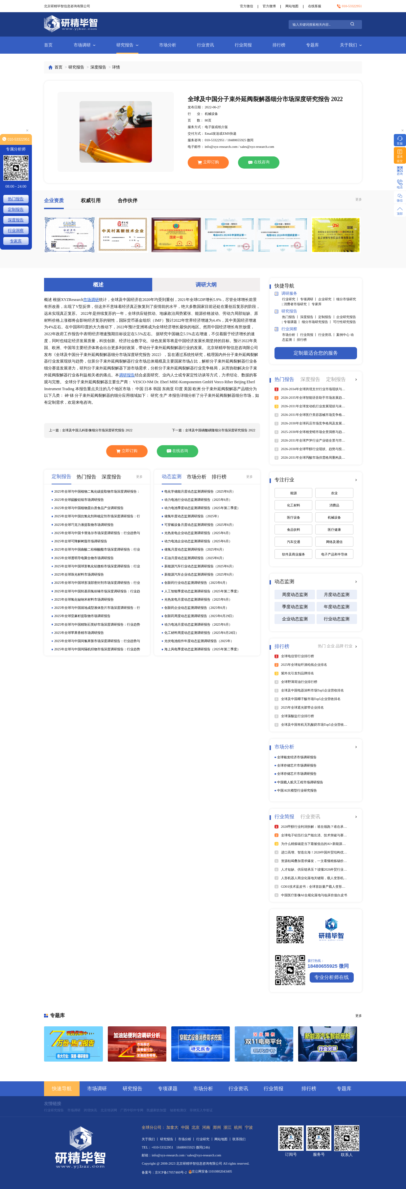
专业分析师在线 (331, 977)
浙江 (227, 1127)
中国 (185, 1127)
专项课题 (168, 1088)
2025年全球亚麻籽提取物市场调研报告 (82, 616)
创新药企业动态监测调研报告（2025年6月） (196, 607)
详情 (116, 67)
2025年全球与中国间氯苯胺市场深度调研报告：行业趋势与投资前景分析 (97, 641)
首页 (48, 44)
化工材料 (293, 505)
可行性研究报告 (344, 322)
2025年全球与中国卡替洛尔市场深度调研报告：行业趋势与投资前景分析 (97, 533)
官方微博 (269, 6)
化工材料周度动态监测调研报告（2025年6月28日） (201, 633)
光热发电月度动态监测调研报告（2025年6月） (198, 599)
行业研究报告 (54, 1110)
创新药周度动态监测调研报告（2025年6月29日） (199, 616)
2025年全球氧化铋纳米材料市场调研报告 (84, 599)
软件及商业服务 (293, 554)
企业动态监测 (295, 618)
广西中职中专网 (131, 1110)
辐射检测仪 (178, 1110)
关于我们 (351, 44)
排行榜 (279, 44)
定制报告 (16, 209)
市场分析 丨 (291, 335)
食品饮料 (293, 529)
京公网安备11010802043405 (210, 1172)
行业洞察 (286, 329)
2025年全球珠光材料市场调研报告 (79, 574)
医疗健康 (334, 529)
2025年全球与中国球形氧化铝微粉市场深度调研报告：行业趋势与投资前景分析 (97, 566)
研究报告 (127, 44)
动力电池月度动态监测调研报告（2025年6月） (198, 624)
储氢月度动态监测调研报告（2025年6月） (195, 549)
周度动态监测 (295, 594)
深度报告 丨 (309, 317)
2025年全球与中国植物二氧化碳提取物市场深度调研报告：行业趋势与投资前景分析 (97, 492)
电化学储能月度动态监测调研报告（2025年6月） (199, 491)
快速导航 (62, 1088)
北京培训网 (109, 1110)
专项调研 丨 (309, 299)
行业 (348, 646)
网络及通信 (334, 542)
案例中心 (343, 335)
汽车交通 (293, 542)
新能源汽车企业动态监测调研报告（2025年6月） (199, 574)
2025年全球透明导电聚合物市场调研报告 (84, 558)
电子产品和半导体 (334, 554)
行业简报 (243, 44)
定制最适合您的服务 (316, 353)
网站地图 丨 (223, 1139)
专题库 (312, 44)
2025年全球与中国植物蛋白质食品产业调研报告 (89, 508)
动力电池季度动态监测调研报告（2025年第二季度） (202, 508)
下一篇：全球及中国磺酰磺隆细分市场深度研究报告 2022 (213, 430)
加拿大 (172, 1127)
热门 (322, 646)
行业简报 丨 (309, 335)
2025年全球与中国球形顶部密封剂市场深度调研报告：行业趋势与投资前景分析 (97, 583)
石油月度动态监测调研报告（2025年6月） (195, 558)
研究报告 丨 (169, 1139)
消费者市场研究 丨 (298, 304)
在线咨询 (259, 162)
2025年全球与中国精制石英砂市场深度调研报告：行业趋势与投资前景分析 (97, 625)
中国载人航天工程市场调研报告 (300, 782)
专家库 (317, 304)
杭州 (238, 1127)
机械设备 (334, 517)
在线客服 (314, 6)
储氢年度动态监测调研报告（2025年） (192, 516)
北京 (196, 1127)
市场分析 (167, 44)
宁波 (249, 1127)
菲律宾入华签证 (201, 1110)
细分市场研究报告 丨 (317, 322)
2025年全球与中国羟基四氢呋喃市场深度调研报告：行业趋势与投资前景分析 (97, 591)
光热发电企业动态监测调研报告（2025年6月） (198, 533)
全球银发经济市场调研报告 (297, 757)
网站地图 (292, 6)
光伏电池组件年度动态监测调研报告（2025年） (199, 641)
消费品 (334, 505)
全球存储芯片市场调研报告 (297, 765)
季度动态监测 (295, 606)
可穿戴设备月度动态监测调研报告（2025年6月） (199, 525)
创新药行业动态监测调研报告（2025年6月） (196, 582)
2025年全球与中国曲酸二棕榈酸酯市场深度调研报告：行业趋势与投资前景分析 (97, 550)
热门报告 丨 (291, 317)
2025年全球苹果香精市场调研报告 (79, 633)
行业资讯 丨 (327, 335)
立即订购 (208, 162)
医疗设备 (293, 517)
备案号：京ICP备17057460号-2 (164, 1172)
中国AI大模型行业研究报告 (297, 790)
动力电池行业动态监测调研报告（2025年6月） (198, 499)
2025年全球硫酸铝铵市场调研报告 (79, 499)
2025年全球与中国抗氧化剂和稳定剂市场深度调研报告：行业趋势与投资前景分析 (97, 516)
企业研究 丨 (327, 299)
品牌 (340, 646)
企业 (331, 646)
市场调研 (85, 44)
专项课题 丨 (293, 322)
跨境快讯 (90, 1110)
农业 (334, 493)
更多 (358, 199)
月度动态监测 (336, 594)
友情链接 (52, 1103)
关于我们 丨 (151, 1139)
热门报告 (16, 199)
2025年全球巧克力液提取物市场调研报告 (84, 525)
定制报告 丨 (327, 317)
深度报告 (98, 67)
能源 (293, 493)
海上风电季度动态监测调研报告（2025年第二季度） (202, 649)
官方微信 (246, 6)
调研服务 (286, 294)
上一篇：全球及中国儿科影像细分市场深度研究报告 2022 (90, 430)
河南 (206, 1127)
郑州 (217, 1127)
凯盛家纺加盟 (156, 1110)
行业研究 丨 (291, 299)
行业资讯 (205, 44)
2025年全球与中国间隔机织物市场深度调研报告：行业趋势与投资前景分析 (97, 649)
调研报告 (127, 375)
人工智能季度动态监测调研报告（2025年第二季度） (202, 591)
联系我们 (239, 1139)
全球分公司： (153, 1127)
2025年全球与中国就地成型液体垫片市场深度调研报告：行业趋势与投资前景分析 (97, 608)
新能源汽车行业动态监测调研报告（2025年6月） (199, 566)
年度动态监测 (336, 606)
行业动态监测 (336, 618)
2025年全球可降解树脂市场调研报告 (80, 541)
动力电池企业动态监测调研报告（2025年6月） (198, 541)
